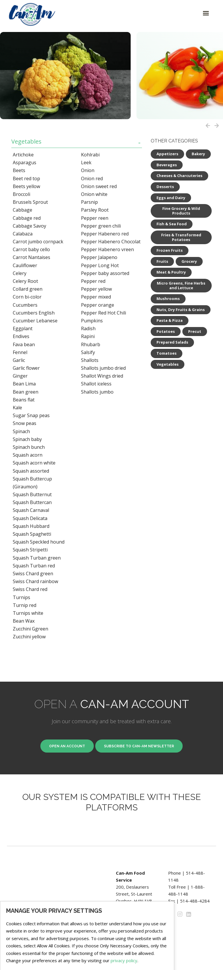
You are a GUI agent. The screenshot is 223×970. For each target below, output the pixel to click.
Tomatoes (167, 353)
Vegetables (26, 141)
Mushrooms (168, 298)
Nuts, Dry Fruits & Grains (181, 309)
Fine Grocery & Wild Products (181, 211)
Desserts (165, 186)
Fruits (162, 261)
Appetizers (167, 153)
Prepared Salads (172, 342)
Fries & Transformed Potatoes (181, 237)
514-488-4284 (195, 901)
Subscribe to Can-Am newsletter (139, 746)
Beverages (167, 164)
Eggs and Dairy (171, 197)
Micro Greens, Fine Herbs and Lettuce (181, 285)
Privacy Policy (129, 922)
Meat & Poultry (171, 272)
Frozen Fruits (170, 250)
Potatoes (166, 331)
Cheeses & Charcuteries (179, 175)
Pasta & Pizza (170, 320)
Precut (194, 331)
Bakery (198, 153)
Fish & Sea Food (172, 223)
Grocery (189, 261)
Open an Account (67, 746)
